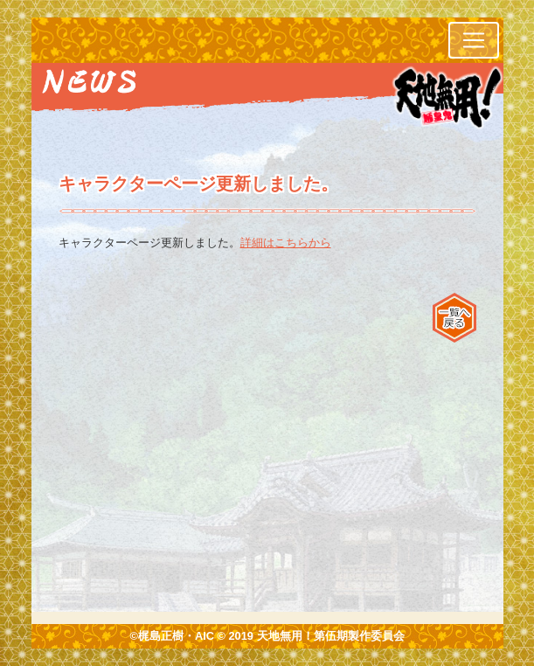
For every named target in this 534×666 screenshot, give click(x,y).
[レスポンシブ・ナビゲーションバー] (473, 40)
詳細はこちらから (285, 242)
